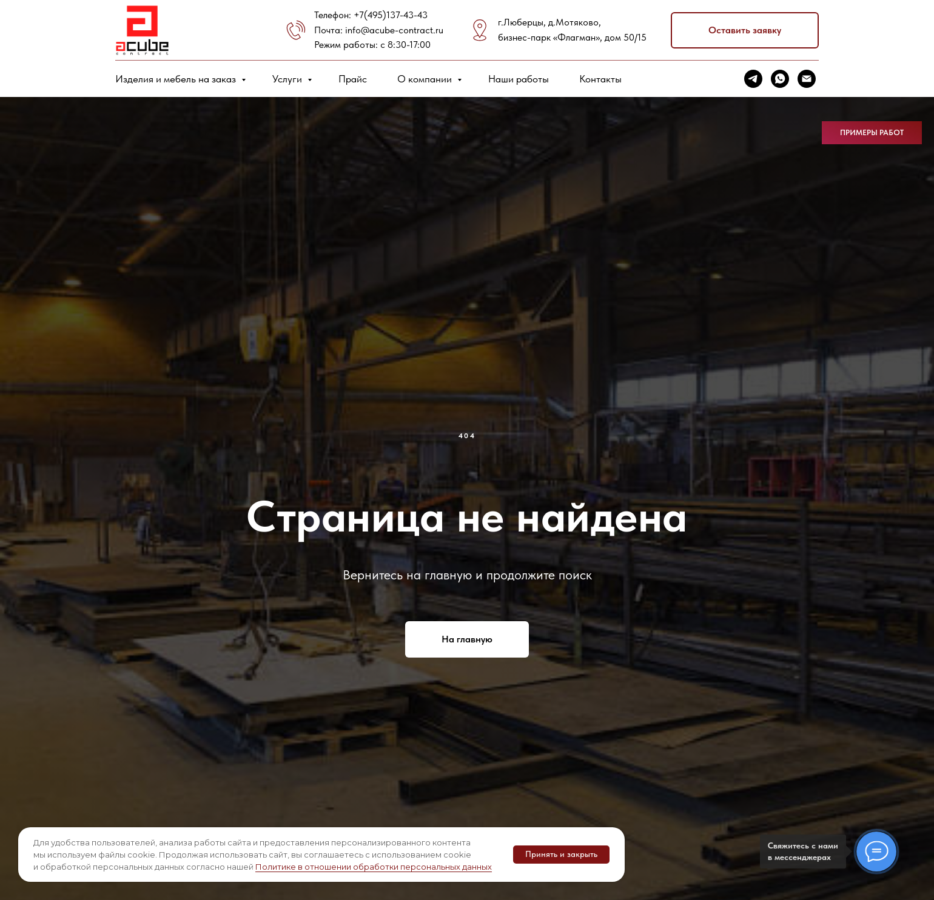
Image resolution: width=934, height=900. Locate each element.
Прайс (352, 79)
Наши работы (518, 79)
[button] (745, 30)
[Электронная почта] (807, 79)
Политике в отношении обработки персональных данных (373, 867)
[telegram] (753, 79)
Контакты (600, 79)
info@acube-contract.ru (394, 30)
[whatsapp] (780, 79)
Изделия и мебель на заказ (176, 79)
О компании (425, 79)
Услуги (288, 79)
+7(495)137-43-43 (391, 15)
